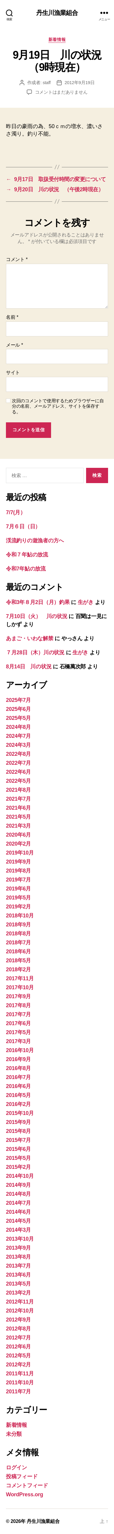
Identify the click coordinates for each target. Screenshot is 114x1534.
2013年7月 (18, 1266)
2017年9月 (18, 996)
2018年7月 (18, 943)
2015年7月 (18, 1140)
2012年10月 (20, 1311)
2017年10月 (20, 987)
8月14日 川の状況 (28, 667)
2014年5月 (18, 1221)
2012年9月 (18, 1320)
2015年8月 (18, 1131)
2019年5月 (18, 898)
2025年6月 (18, 709)
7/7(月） (15, 512)
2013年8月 (18, 1257)
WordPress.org (24, 1494)
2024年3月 (18, 745)
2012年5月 (18, 1356)
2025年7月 (18, 700)
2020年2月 (18, 844)
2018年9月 (18, 925)
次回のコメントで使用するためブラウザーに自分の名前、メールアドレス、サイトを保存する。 (58, 406)
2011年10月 (20, 1383)
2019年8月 (18, 871)
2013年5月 (18, 1284)
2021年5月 (18, 817)
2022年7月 (18, 763)
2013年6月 (18, 1275)
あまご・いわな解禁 (29, 638)
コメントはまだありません (61, 92)
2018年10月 (20, 916)
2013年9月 (18, 1248)
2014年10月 (20, 1176)
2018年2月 (18, 969)
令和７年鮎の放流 (27, 555)
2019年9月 (18, 862)
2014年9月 (18, 1185)
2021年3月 (18, 826)
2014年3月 (18, 1230)
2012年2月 (18, 1365)
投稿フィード (21, 1477)
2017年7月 (18, 1014)
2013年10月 (20, 1239)
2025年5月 (18, 718)
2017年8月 (18, 1005)
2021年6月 (18, 808)
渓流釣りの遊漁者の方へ (35, 541)
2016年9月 (18, 1059)
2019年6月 (18, 889)
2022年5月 (18, 781)
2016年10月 (20, 1050)
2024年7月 (18, 736)
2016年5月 (18, 1095)
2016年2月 (18, 1104)
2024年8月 (18, 727)
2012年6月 (18, 1347)
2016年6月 (18, 1086)
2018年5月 (18, 961)
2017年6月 (18, 1023)
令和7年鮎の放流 (26, 569)
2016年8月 (18, 1068)
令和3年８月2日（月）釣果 (38, 602)
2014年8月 (18, 1194)
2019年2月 (18, 907)
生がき (86, 602)
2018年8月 (18, 934)
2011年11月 (20, 1374)
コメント (17, 259)
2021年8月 (18, 790)
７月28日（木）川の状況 (35, 653)
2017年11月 (20, 978)
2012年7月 (18, 1338)
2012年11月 (20, 1302)
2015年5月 (18, 1158)
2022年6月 (18, 772)
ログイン (16, 1468)
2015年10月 (20, 1113)
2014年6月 (18, 1212)
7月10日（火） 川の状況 (36, 616)
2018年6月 (18, 952)
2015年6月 (18, 1149)
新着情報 (57, 39)
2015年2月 (18, 1167)
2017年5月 (18, 1032)
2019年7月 (18, 880)
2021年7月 (18, 799)
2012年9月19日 (80, 82)
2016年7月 (18, 1077)
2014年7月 (18, 1203)
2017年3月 (18, 1041)
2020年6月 (18, 835)
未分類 (14, 1434)
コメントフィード (27, 1486)
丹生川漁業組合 (57, 13)
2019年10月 (20, 853)
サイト (13, 372)
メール (14, 345)
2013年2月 (18, 1293)
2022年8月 (18, 754)
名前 (12, 317)
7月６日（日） (23, 526)
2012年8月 (18, 1329)
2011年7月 (18, 1392)
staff (47, 82)
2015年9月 (18, 1122)
